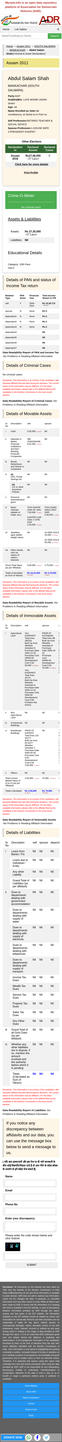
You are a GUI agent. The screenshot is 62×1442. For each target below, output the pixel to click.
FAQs (30, 1415)
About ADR (31, 1392)
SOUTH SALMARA (44, 46)
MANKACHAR (17, 50)
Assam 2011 (23, 46)
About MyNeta (31, 1386)
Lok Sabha (21, 29)
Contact (31, 1403)
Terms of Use (31, 1409)
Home (6, 29)
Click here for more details (31, 164)
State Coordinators (31, 1398)
